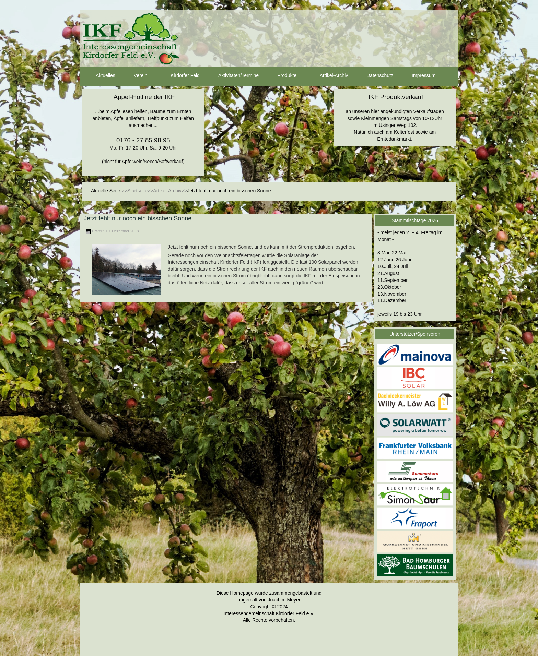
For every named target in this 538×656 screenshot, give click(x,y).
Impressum (417, 75)
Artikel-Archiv (327, 75)
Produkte (280, 75)
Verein (134, 75)
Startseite (137, 190)
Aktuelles (99, 75)
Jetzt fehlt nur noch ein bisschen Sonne (137, 218)
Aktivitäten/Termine (232, 75)
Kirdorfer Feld (179, 75)
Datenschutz (373, 75)
